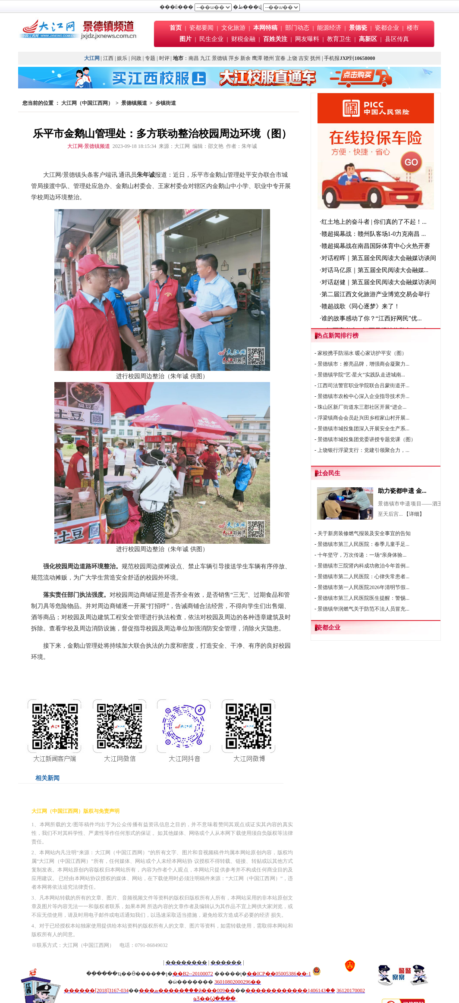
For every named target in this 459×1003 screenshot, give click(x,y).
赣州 (269, 58)
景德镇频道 (134, 103)
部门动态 (297, 28)
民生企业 (211, 39)
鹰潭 (257, 58)
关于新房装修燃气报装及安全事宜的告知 (364, 533)
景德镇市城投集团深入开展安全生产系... (363, 429)
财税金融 (243, 39)
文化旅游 (233, 28)
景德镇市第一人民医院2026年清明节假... (363, 587)
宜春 (280, 58)
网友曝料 (307, 39)
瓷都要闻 (202, 28)
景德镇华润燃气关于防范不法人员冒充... (363, 609)
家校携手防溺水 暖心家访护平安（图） (362, 353)
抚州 (315, 58)
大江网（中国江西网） (87, 103)
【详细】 (414, 514)
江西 (108, 58)
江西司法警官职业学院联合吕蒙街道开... (363, 385)
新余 (245, 58)
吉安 (304, 58)
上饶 (292, 58)
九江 (205, 58)
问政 (136, 58)
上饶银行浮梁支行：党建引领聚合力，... (363, 450)
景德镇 (219, 58)
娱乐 (122, 58)
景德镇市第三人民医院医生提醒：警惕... (363, 598)
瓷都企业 (387, 28)
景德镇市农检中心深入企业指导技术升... (363, 396)
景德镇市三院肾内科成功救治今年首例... (363, 566)
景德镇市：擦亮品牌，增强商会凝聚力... (363, 364)
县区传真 (397, 39)
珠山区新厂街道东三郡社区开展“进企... (362, 407)
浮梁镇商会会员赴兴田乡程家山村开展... (363, 418)
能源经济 (329, 28)
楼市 (413, 28)
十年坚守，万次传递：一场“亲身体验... (362, 555)
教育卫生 (339, 39)
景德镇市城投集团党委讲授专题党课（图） (367, 439)
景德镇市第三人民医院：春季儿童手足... (363, 544)
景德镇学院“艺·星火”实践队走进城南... (361, 375)
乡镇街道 (165, 103)
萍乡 (234, 58)
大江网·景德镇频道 (88, 146)
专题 (150, 58)
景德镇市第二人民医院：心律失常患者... (363, 577)
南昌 (194, 58)
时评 (165, 58)
